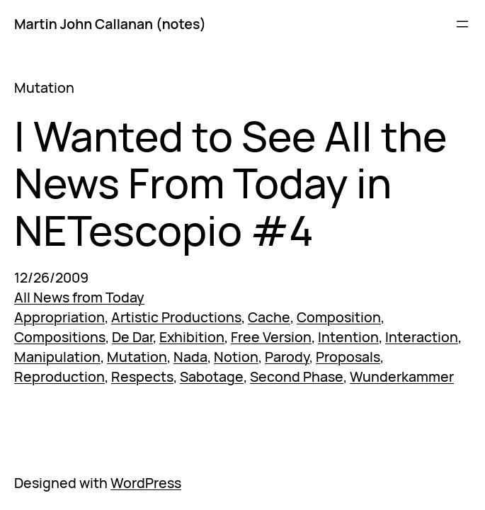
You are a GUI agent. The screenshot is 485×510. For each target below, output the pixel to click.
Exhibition (191, 336)
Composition (339, 317)
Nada (190, 356)
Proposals (348, 356)
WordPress (145, 482)
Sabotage (212, 376)
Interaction (421, 336)
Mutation (137, 356)
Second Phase (296, 376)
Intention (348, 336)
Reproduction (59, 376)
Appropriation (59, 317)
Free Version (271, 336)
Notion (236, 356)
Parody (287, 356)
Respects (142, 376)
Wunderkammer (402, 376)
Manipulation (57, 356)
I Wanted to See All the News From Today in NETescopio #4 (230, 183)
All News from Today (79, 297)
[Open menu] (462, 24)
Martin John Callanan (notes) (110, 23)
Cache (269, 317)
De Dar (132, 336)
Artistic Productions (176, 317)
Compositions (59, 336)
